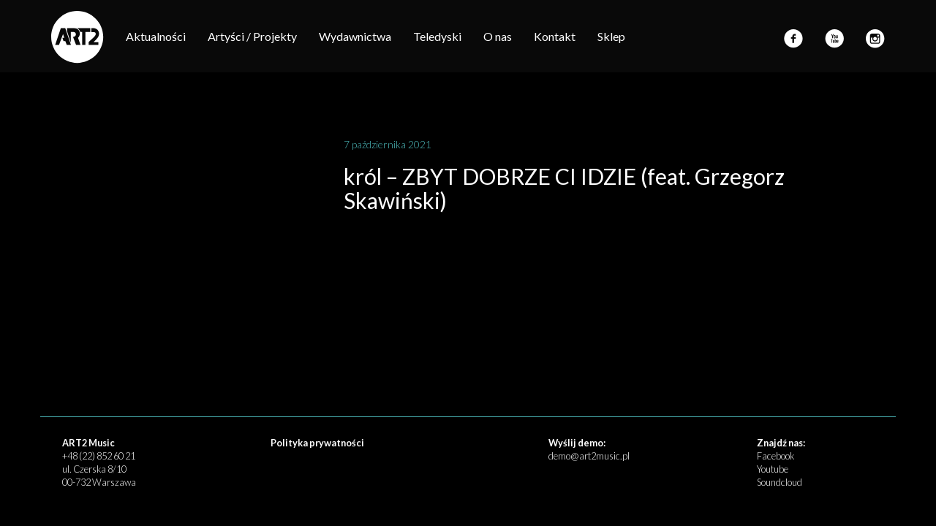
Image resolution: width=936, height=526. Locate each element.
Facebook (775, 456)
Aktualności (156, 36)
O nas (497, 36)
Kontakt (554, 36)
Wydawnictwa (355, 36)
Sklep (611, 36)
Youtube (772, 469)
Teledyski (437, 36)
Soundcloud (779, 482)
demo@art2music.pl (589, 456)
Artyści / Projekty (252, 36)
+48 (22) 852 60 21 (98, 456)
